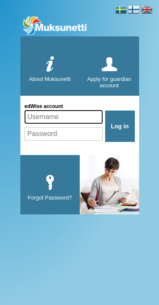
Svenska (121, 12)
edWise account (44, 106)
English (147, 12)
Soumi (133, 12)
